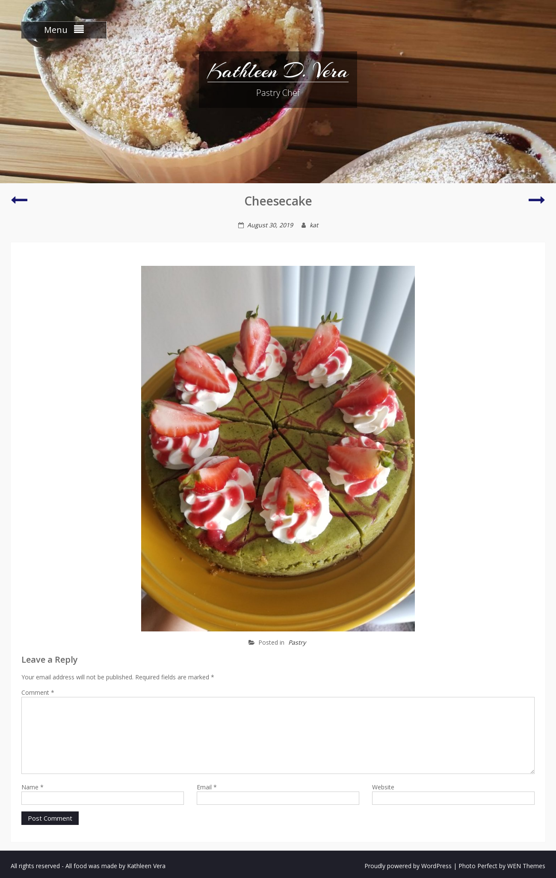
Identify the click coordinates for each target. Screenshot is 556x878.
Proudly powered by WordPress (408, 866)
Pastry (297, 642)
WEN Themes (526, 866)
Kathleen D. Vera (278, 70)
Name (32, 787)
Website (383, 787)
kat (314, 225)
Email (207, 787)
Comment (37, 692)
